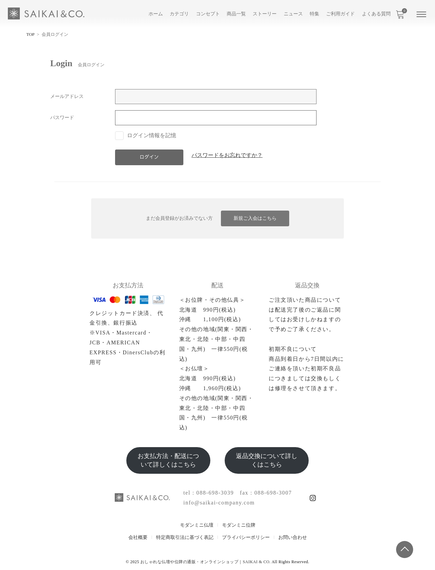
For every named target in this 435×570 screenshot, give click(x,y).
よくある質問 (376, 13)
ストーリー (265, 13)
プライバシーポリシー (246, 537)
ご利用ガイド (340, 13)
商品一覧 (236, 13)
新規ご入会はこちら (255, 218)
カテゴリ (179, 13)
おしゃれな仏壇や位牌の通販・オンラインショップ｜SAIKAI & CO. (205, 561)
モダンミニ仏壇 (196, 525)
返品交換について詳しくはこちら (266, 460)
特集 (314, 13)
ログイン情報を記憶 (145, 135)
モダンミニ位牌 (238, 525)
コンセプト (208, 13)
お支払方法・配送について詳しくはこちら (168, 460)
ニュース (293, 13)
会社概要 (138, 537)
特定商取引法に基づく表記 (184, 537)
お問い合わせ (292, 537)
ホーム (156, 13)
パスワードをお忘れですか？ (227, 155)
